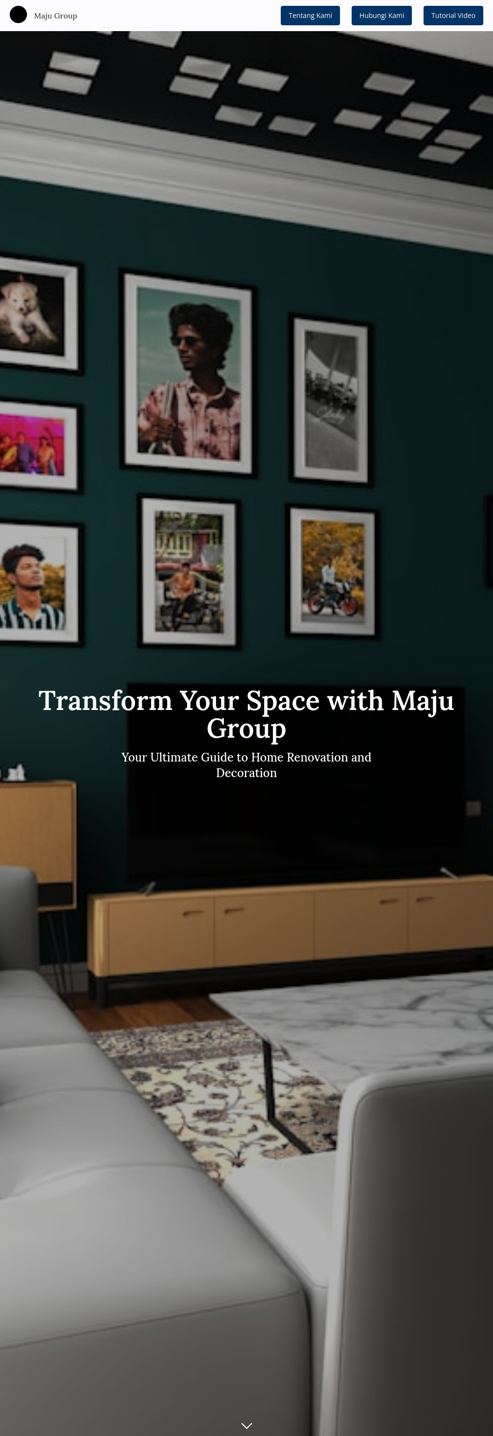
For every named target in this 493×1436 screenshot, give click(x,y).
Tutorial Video (453, 15)
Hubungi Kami (381, 15)
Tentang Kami (310, 15)
